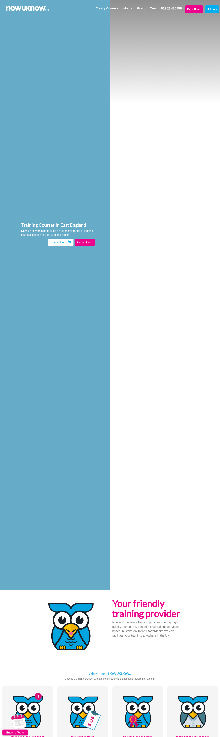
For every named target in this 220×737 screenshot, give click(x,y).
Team (153, 8)
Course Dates (61, 242)
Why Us (127, 8)
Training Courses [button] (107, 8)
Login (212, 9)
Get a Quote (194, 9)
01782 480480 (171, 8)
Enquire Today (15, 732)
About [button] (141, 8)
